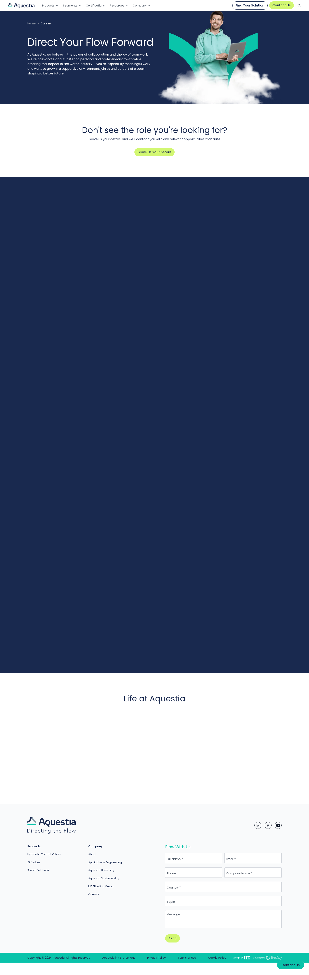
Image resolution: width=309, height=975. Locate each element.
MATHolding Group (101, 886)
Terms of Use (187, 958)
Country (173, 887)
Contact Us (281, 5)
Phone (171, 873)
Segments (70, 5)
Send (172, 938)
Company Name (238, 873)
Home (31, 23)
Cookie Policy (217, 958)
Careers (93, 894)
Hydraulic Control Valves (44, 854)
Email (230, 859)
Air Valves (33, 862)
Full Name (174, 859)
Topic (171, 902)
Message (173, 914)
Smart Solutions (38, 870)
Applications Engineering (105, 862)
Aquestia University (101, 870)
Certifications (95, 5)
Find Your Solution (250, 5)
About (92, 854)
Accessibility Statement (118, 958)
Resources (117, 5)
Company (140, 5)
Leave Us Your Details (154, 152)
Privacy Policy (156, 958)
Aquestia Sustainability (103, 878)
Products (48, 5)
